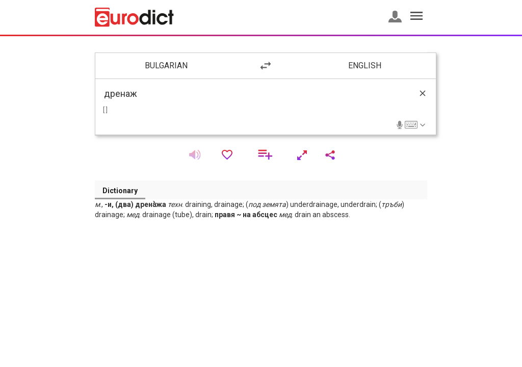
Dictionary (120, 191)
